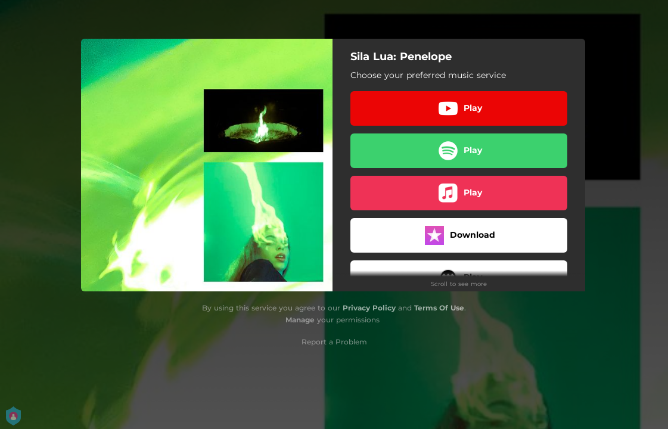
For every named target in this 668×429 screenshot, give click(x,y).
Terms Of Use (439, 307)
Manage (300, 319)
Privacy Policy (369, 307)
